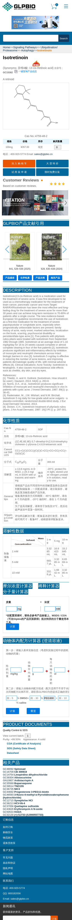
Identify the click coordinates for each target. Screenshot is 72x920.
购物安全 (8, 832)
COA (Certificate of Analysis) (24, 743)
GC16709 (15, 771)
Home (6, 47)
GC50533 (12, 811)
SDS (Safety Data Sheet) (21, 748)
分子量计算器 (15, 591)
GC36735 (11, 789)
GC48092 (14, 769)
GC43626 (22, 809)
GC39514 (13, 786)
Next (65, 202)
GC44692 (26, 791)
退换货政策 (9, 843)
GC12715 (18, 800)
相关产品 (55, 278)
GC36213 (14, 803)
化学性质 (25, 278)
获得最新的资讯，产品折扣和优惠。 (23, 911)
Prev (7, 202)
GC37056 (21, 806)
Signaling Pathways (25, 47)
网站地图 (8, 873)
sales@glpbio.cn (43, 154)
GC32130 (23, 814)
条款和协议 (9, 862)
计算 (12, 711)
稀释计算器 (48, 586)
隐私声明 (8, 868)
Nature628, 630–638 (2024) (52, 251)
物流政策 (8, 837)
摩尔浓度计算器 (17, 586)
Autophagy (27, 50)
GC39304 (17, 777)
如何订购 (8, 827)
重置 (33, 711)
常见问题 (8, 857)
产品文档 (40, 278)
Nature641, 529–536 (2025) (20, 251)
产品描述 (9, 278)
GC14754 (25, 774)
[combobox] (32, 38)
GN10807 (18, 780)
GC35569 (17, 783)
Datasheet (13, 752)
